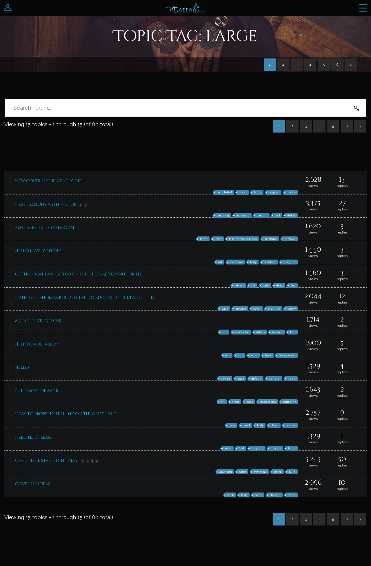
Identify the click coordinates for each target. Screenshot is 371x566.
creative (270, 262)
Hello (22, 367)
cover (243, 192)
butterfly (289, 401)
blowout (277, 332)
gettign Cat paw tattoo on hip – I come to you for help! (80, 274)
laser (218, 238)
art (220, 262)
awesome (243, 215)
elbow (291, 308)
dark (266, 285)
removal (290, 238)
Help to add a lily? (37, 344)
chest (275, 425)
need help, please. (34, 437)
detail (291, 215)
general (274, 378)
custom (291, 425)
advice (239, 285)
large (257, 192)
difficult (256, 378)
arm (224, 332)
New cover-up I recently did (49, 181)
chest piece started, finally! (47, 460)
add (227, 355)
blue (292, 471)
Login (8, 8)
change (275, 495)
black (278, 471)
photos (291, 192)
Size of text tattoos (38, 321)
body (253, 262)
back (224, 308)
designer (289, 262)
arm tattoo (241, 332)
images (276, 448)
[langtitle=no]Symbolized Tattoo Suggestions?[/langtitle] (84, 297)
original (274, 192)
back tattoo (268, 401)
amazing (223, 215)
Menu (363, 8)
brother (240, 308)
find (293, 285)
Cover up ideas (32, 484)
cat (253, 285)
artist (254, 355)
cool (277, 215)
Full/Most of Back (36, 391)
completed (224, 192)
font (293, 332)
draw (279, 285)
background (287, 355)
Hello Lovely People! (38, 251)
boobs (258, 495)
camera (262, 215)
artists (260, 332)
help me (257, 448)
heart (292, 378)
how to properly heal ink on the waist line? (66, 414)
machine (270, 238)
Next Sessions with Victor (46, 204)
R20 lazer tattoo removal (45, 227)
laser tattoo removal (243, 238)
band (246, 425)
